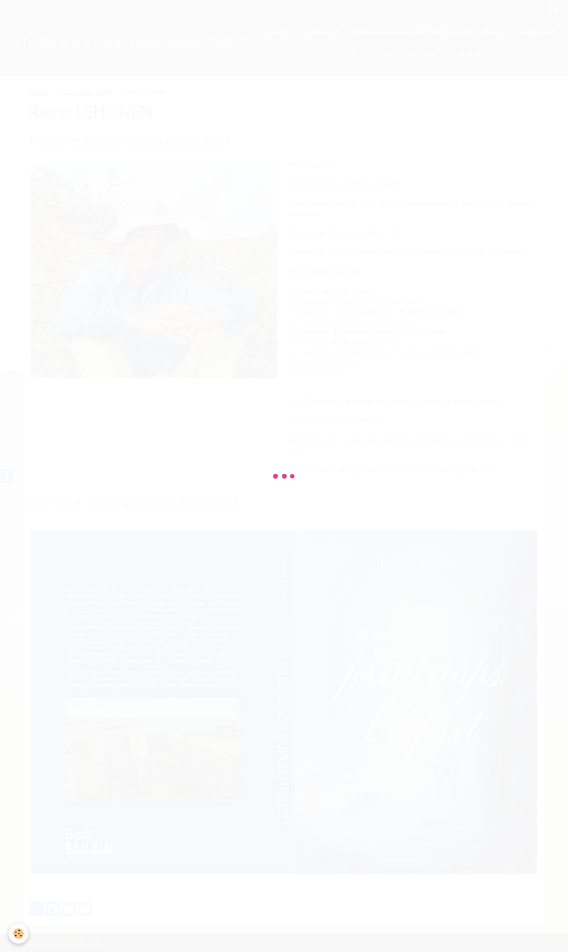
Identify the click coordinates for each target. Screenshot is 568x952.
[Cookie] (19, 934)
